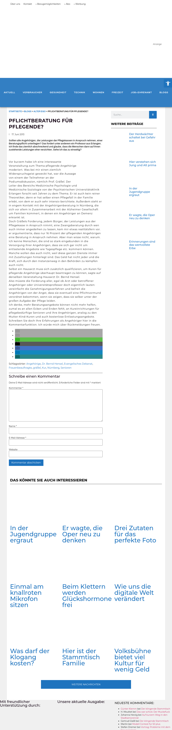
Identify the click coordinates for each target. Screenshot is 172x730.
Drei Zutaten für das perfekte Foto (135, 534)
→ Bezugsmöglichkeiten (48, 4)
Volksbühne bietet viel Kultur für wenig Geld (132, 660)
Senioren (66, 367)
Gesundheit (58, 92)
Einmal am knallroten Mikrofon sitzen (27, 596)
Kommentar (16, 388)
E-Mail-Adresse (17, 438)
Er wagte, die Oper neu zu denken (142, 216)
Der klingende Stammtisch (155, 708)
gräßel (37, 367)
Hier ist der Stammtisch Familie (81, 657)
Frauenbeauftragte (20, 367)
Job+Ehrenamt (141, 92)
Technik (79, 92)
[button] (17, 331)
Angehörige (33, 363)
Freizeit (117, 92)
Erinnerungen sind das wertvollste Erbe (142, 245)
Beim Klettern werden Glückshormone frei (87, 596)
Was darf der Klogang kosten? (30, 657)
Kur (44, 367)
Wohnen (98, 92)
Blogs (163, 92)
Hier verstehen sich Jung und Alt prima (142, 163)
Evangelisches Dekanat (78, 363)
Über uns (15, 4)
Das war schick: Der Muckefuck (153, 711)
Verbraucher (32, 92)
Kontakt (28, 4)
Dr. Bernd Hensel (52, 363)
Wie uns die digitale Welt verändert (134, 592)
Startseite (15, 111)
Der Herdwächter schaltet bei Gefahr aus (142, 137)
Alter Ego (40, 111)
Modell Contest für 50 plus (146, 724)
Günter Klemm (129, 708)
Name (13, 426)
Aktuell (9, 92)
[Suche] (153, 115)
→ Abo (67, 4)
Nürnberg (53, 367)
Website (13, 449)
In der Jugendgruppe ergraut (139, 192)
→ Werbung (80, 4)
